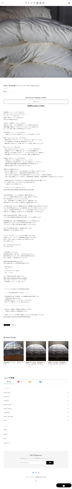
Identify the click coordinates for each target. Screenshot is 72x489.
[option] (36, 42)
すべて (9, 381)
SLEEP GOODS (8, 408)
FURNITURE (7, 392)
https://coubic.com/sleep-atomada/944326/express (17, 316)
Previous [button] (1, 42)
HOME (5, 429)
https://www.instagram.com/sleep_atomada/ (15, 278)
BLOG (5, 438)
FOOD (5, 420)
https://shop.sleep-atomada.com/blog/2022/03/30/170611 (19, 189)
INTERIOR (7, 396)
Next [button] (70, 42)
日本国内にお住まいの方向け (36, 105)
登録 (50, 462)
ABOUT (6, 434)
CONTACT (6, 443)
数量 (5, 91)
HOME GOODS (8, 404)
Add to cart (36, 101)
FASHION (6, 400)
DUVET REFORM (8, 416)
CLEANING (7, 412)
